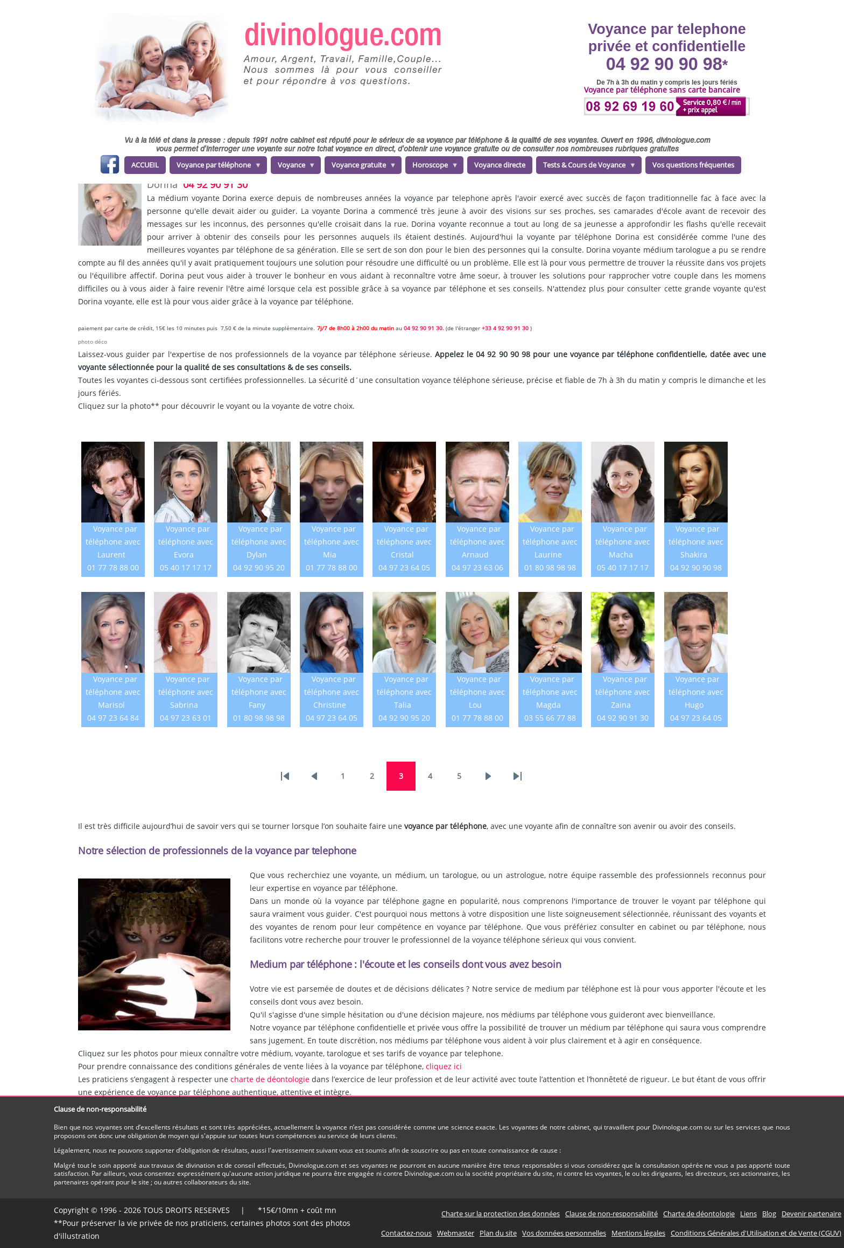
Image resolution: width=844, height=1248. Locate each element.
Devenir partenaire (811, 1213)
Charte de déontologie (699, 1213)
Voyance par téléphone (216, 167)
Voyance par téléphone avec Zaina (622, 692)
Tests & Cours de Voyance (586, 167)
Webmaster (455, 1233)
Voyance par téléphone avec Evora (185, 542)
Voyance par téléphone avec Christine (331, 692)
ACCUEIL (145, 165)
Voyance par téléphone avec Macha (622, 542)
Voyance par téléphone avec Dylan (258, 542)
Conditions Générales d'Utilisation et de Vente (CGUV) (756, 1233)
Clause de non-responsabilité (611, 1213)
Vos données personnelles (564, 1233)
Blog (769, 1213)
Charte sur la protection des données (500, 1213)
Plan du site (498, 1233)
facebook (109, 166)
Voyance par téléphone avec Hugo (696, 692)
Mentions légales (638, 1233)
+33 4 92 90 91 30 (506, 328)
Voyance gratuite (361, 167)
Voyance (293, 167)
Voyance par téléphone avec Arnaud (477, 542)
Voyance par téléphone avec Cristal (404, 542)
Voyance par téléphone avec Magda (550, 692)
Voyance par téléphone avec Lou (477, 692)
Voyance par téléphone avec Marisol (113, 692)
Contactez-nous (406, 1233)
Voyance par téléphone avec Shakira (696, 542)
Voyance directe (499, 165)
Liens (748, 1213)
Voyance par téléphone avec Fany (258, 692)
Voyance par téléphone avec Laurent (113, 542)
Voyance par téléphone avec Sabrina (185, 692)
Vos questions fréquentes (693, 165)
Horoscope (432, 167)
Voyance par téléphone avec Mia (331, 542)
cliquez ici (444, 1066)
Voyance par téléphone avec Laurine (550, 542)
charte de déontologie (270, 1079)
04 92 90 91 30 (215, 184)
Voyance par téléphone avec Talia (404, 692)
